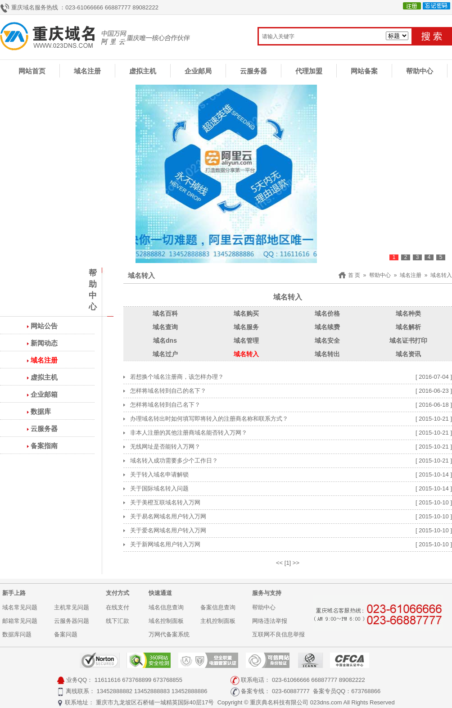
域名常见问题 (19, 607)
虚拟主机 (142, 71)
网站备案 (364, 71)
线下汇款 (117, 620)
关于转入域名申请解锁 (159, 474)
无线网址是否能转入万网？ (165, 446)
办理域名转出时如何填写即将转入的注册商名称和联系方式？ (209, 418)
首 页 (354, 275)
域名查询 (165, 327)
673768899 (136, 679)
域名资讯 (408, 354)
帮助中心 (419, 71)
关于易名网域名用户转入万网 (168, 516)
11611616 (108, 679)
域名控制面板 (166, 620)
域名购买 (246, 313)
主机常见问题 (71, 607)
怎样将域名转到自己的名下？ (168, 390)
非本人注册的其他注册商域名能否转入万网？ (188, 432)
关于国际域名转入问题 (159, 488)
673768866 (365, 691)
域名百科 (165, 313)
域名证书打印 (408, 340)
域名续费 (327, 327)
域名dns (165, 340)
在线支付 (117, 607)
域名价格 (327, 313)
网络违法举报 (269, 620)
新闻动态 (44, 343)
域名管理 (246, 340)
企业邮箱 (44, 394)
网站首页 (31, 71)
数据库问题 (17, 634)
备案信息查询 (217, 607)
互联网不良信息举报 (278, 634)
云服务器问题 (71, 620)
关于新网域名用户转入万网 (165, 544)
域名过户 (165, 354)
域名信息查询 (166, 607)
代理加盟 (308, 71)
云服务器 (253, 71)
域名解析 (408, 327)
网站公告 (44, 326)
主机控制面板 (217, 620)
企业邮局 (198, 71)
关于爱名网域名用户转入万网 (168, 530)
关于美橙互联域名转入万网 (165, 502)
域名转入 (441, 275)
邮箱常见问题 (19, 620)
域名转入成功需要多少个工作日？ (174, 460)
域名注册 (87, 71)
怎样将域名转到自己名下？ (165, 404)
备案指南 (44, 445)
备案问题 (65, 634)
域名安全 (327, 340)
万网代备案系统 (169, 634)
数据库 (41, 411)
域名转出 (327, 354)
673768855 (167, 679)
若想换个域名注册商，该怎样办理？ (177, 376)
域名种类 (408, 313)
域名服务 (246, 327)
